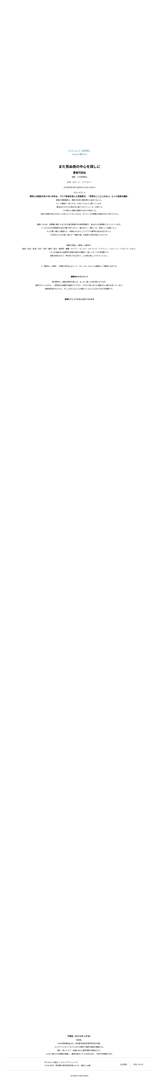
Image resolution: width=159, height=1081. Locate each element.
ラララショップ (79, 150)
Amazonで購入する (79, 154)
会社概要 (123, 1064)
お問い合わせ (138, 1064)
